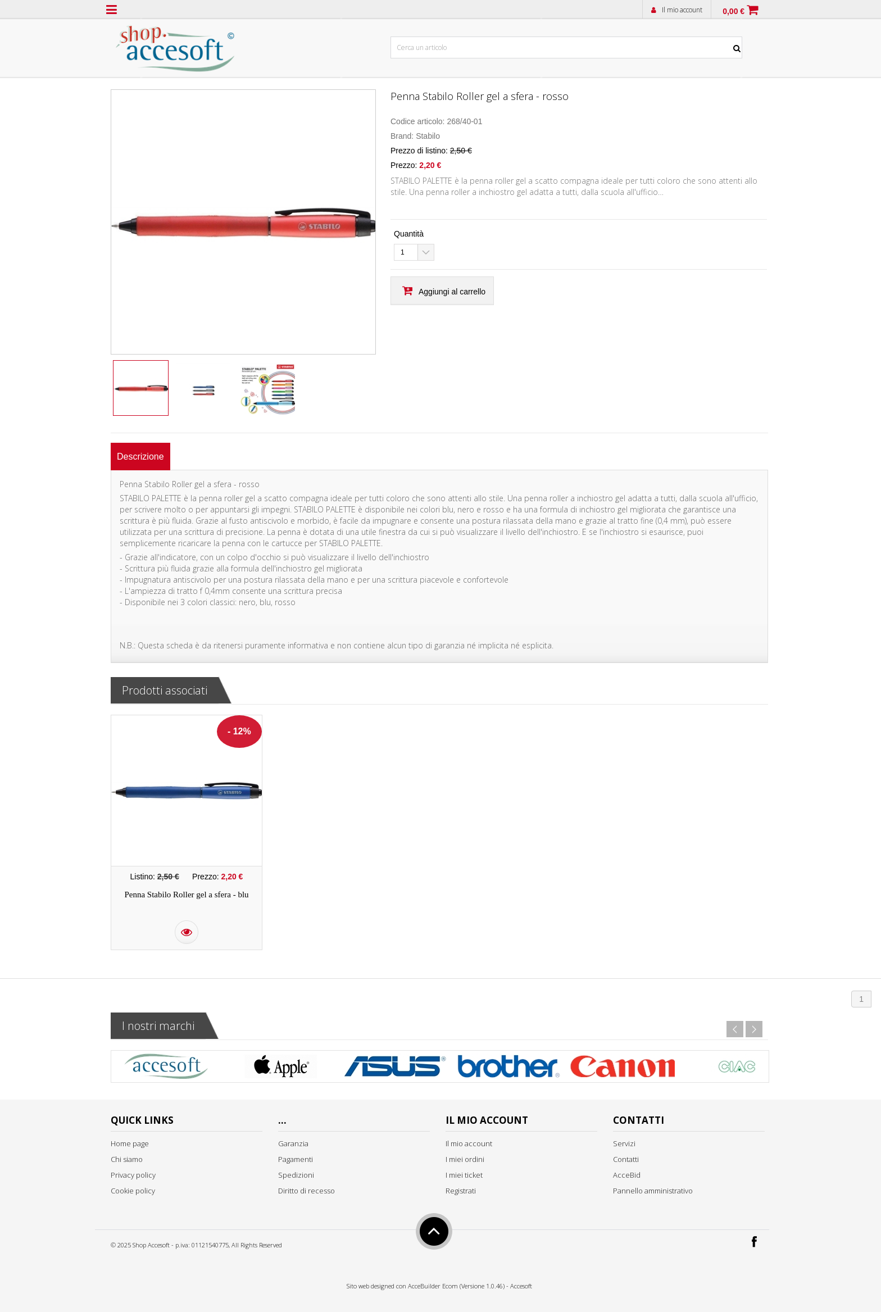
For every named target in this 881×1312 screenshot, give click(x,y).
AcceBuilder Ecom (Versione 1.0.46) (456, 1286)
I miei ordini (465, 1159)
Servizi (624, 1143)
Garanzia (293, 1143)
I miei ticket (464, 1175)
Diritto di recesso (306, 1191)
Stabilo (428, 135)
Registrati (461, 1191)
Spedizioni (296, 1175)
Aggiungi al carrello (452, 291)
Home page (130, 1143)
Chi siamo (127, 1159)
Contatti (626, 1159)
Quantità (409, 233)
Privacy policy (133, 1175)
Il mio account (682, 10)
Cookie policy (133, 1191)
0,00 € (733, 11)
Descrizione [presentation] (140, 456)
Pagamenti (295, 1159)
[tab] (140, 456)
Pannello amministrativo (653, 1191)
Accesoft (521, 1286)
